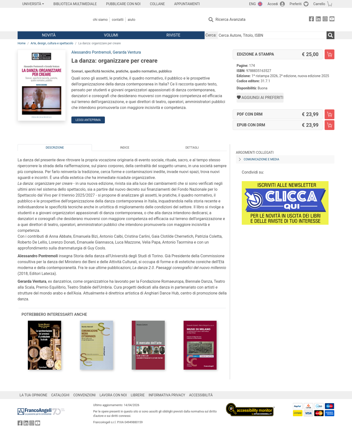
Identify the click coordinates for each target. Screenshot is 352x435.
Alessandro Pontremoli (91, 52)
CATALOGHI (60, 395)
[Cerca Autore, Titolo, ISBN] (272, 35)
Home (21, 43)
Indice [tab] (124, 147)
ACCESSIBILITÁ (201, 395)
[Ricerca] (330, 35)
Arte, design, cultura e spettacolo (52, 43)
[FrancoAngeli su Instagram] (325, 19)
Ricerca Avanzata (231, 19)
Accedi (272, 4)
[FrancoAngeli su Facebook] (311, 19)
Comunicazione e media (261, 159)
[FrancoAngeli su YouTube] (332, 19)
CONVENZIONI (84, 395)
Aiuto (131, 20)
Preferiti (296, 4)
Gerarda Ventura (127, 52)
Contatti (117, 20)
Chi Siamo (100, 20)
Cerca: (211, 35)
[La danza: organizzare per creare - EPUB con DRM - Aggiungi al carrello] (329, 125)
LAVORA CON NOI (113, 395)
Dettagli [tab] (192, 147)
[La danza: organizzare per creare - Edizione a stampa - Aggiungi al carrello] (329, 54)
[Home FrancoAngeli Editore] (50, 19)
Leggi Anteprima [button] (88, 120)
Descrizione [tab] (55, 147)
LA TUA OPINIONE (33, 395)
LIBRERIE (138, 395)
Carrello (319, 4)
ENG (252, 4)
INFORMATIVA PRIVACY (167, 395)
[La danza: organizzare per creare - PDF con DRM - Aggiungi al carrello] (329, 114)
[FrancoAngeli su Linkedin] (318, 19)
